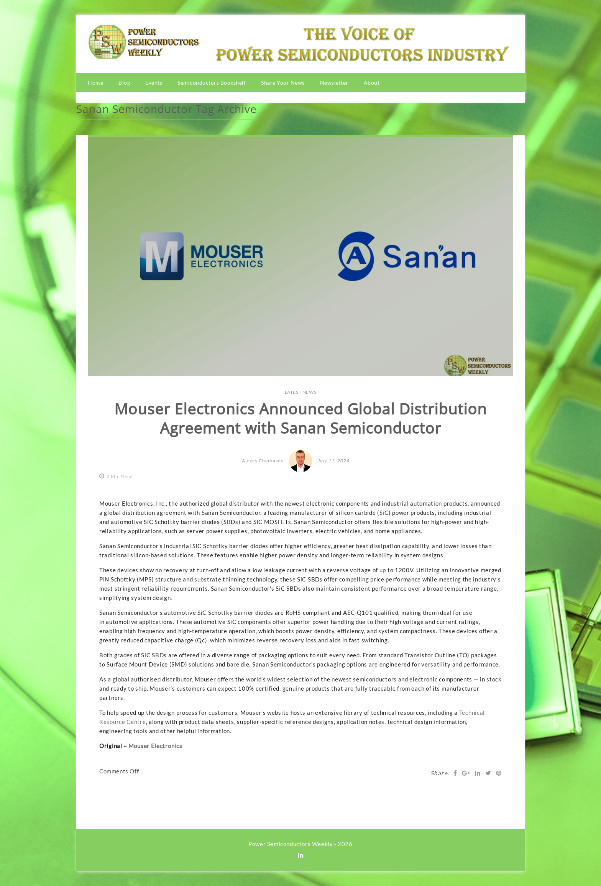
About (372, 82)
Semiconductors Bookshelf (211, 82)
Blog (124, 82)
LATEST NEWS (301, 392)
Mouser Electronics (155, 745)
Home (95, 82)
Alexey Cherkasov (263, 460)
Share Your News (283, 82)
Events (153, 82)
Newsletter (334, 82)
